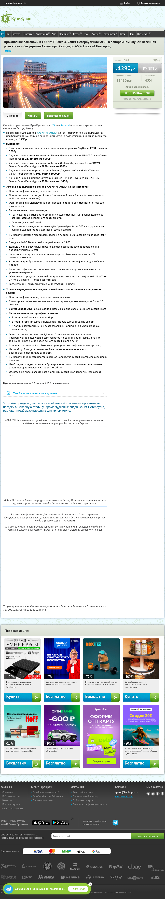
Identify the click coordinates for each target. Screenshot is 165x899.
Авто (55, 34)
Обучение (65, 34)
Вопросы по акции (58, 115)
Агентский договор (83, 792)
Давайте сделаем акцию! (46, 792)
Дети (132, 34)
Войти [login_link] (127, 3)
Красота (16, 34)
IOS (53, 125)
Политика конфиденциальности (90, 804)
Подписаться (78, 888)
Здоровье (28, 34)
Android (65, 125)
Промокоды (144, 34)
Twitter (158, 794)
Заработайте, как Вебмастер (48, 796)
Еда (8, 34)
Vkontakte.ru (153, 794)
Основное (12, 115)
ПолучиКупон (110, 34)
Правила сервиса (11, 804)
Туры (87, 34)
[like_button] (155, 60)
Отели (123, 34)
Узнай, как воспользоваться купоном (35, 393)
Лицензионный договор (85, 796)
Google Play (60, 822)
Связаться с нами (124, 796)
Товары (77, 34)
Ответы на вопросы (12, 808)
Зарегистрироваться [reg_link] (150, 3)
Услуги (96, 34)
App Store (41, 822)
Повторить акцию (137, 93)
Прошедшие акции (43, 800)
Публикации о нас (12, 796)
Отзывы (32, 115)
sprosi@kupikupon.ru (126, 792)
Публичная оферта (83, 800)
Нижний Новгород (13, 3)
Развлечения (43, 34)
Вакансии (7, 800)
